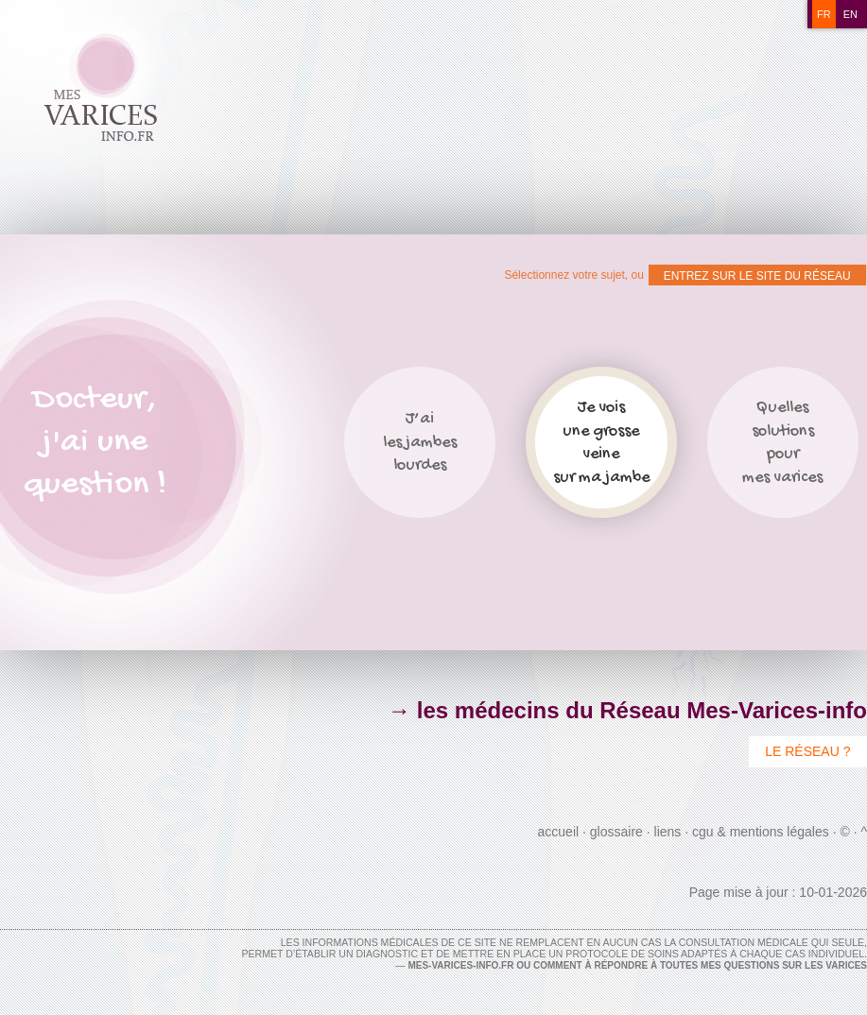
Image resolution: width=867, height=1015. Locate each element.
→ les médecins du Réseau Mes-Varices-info (627, 710)
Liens (668, 831)
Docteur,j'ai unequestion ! (95, 443)
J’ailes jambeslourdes (420, 442)
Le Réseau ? (807, 751)
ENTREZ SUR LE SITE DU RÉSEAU (757, 276)
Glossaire (616, 831)
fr (824, 14)
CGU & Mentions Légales (760, 831)
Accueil (559, 831)
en (850, 14)
